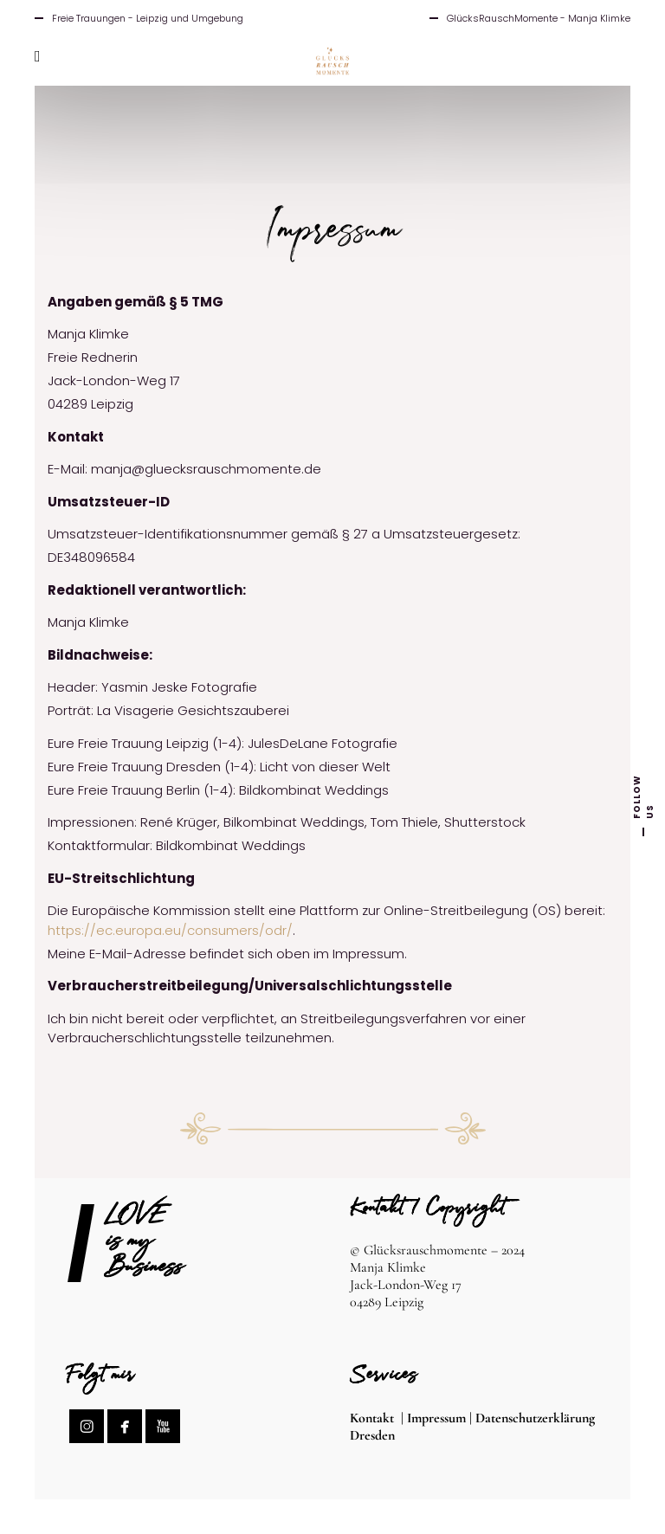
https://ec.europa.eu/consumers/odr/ (170, 930)
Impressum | (441, 1418)
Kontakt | (378, 1418)
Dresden (372, 1435)
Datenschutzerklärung (535, 1418)
